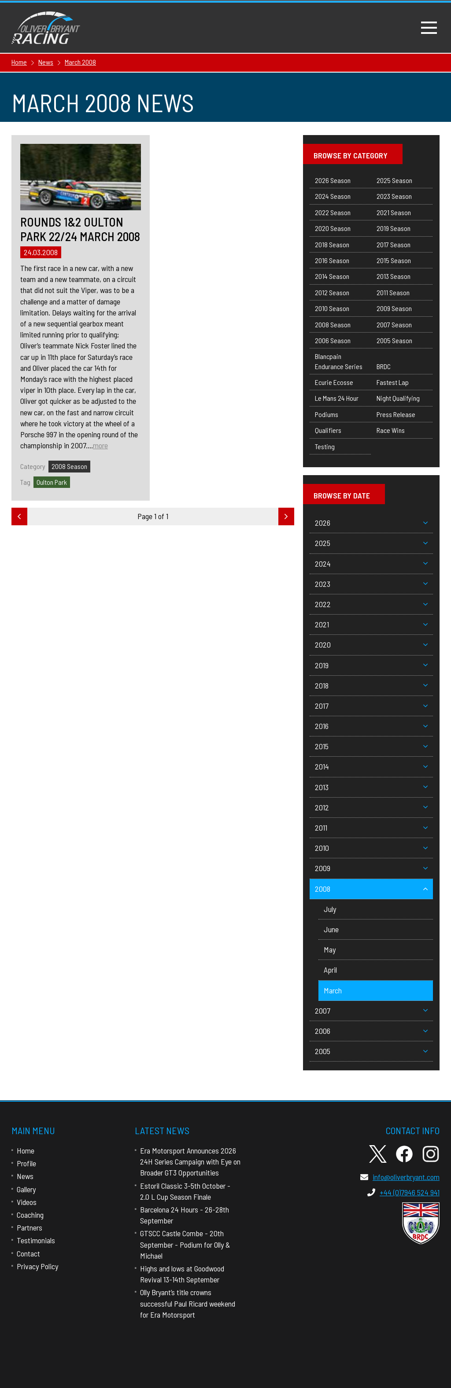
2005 (371, 1051)
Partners (29, 1227)
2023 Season (394, 196)
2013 (371, 787)
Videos (27, 1202)
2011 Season (393, 292)
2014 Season (332, 276)
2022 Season (333, 212)
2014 (371, 766)
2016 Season (332, 260)
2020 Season (333, 228)
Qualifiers (328, 430)
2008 (371, 889)
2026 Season (333, 180)
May (330, 949)
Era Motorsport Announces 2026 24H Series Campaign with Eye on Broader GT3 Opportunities (190, 1161)
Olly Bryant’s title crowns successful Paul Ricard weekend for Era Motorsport (187, 1303)
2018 (371, 685)
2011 (371, 827)
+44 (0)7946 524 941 (403, 1192)
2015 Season (394, 260)
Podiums (326, 414)
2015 (371, 746)
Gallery (26, 1189)
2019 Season (393, 228)
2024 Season (333, 196)
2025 (371, 543)
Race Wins (391, 430)
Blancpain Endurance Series (338, 361)
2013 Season (393, 276)
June (331, 929)
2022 (371, 604)
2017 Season (393, 244)
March (333, 990)
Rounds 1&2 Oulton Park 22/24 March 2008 (80, 229)
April (330, 969)
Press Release (396, 414)
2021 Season (394, 212)
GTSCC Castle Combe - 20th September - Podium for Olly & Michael (185, 1244)
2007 (371, 1010)
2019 (371, 665)
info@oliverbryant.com (400, 1177)
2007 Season (394, 324)
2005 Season (394, 340)
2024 (371, 563)
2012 (371, 807)
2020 (371, 644)
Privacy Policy (37, 1266)
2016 (371, 726)
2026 (371, 522)
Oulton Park (52, 482)
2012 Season (332, 292)
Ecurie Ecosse (334, 382)
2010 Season (332, 308)
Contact (28, 1253)
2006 (371, 1031)
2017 (371, 705)
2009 (371, 868)
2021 (371, 624)
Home (25, 1150)
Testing (325, 446)
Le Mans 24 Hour (337, 398)
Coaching (30, 1215)
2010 (371, 848)
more (100, 445)
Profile (26, 1163)
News (25, 1176)
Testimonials (36, 1240)
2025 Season (394, 180)
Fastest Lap (393, 382)
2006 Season (333, 340)
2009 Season (394, 308)
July (330, 909)
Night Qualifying (398, 398)
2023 (371, 584)
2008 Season (69, 466)
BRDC (384, 366)
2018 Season (332, 244)
